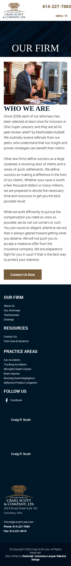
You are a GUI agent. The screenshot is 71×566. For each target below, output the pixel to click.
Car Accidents (12, 360)
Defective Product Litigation (20, 382)
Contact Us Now (23, 274)
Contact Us (10, 336)
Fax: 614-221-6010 (15, 531)
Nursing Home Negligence (19, 378)
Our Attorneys (12, 310)
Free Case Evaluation (16, 341)
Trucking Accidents (15, 364)
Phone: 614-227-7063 (17, 526)
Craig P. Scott (21, 419)
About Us (9, 306)
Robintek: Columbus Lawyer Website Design (44, 557)
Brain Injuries (12, 373)
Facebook (13, 400)
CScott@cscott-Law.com (18, 522)
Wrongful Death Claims (17, 369)
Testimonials (11, 315)
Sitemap (9, 319)
